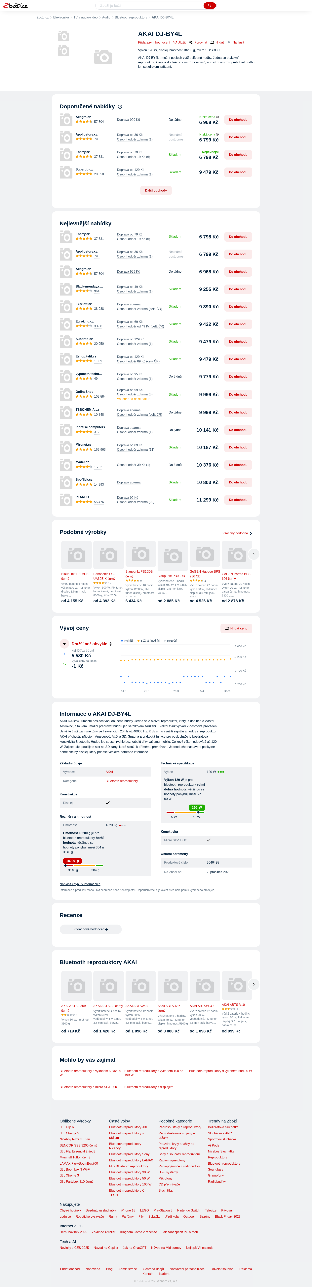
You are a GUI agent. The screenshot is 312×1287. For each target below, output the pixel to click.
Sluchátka (166, 1190)
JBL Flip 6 (67, 1127)
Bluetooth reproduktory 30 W (129, 1172)
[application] (182, 665)
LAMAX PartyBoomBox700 (79, 1163)
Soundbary (215, 1169)
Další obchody (156, 190)
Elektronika (61, 17)
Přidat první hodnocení (154, 42)
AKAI (109, 772)
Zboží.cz (43, 17)
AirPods (213, 1145)
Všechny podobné (237, 533)
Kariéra (164, 1273)
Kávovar (227, 1210)
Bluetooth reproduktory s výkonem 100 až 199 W (153, 1073)
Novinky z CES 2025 (74, 1247)
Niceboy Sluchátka (221, 1151)
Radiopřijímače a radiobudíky (179, 1166)
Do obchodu (238, 119)
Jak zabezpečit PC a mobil (180, 1232)
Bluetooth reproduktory (131, 17)
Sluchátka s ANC (220, 1133)
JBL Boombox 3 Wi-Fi (75, 1169)
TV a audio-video (86, 17)
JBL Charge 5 (69, 1133)
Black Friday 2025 (228, 1216)
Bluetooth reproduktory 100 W (130, 1184)
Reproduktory (217, 1157)
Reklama (245, 1269)
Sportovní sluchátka (222, 1139)
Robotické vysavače (90, 1216)
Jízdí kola (172, 1216)
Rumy (113, 1216)
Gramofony (216, 1175)
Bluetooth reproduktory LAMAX (131, 1160)
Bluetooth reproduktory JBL (128, 1127)
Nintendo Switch (188, 1210)
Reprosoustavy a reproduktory (180, 1127)
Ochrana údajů (153, 1269)
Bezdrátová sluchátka (223, 1127)
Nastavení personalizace (187, 1269)
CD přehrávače (169, 1184)
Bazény (205, 1216)
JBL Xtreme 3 (69, 1175)
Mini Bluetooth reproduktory (128, 1166)
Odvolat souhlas (222, 1269)
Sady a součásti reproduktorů (179, 1154)
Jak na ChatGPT (134, 1247)
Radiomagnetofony (172, 1160)
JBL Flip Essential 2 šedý (77, 1151)
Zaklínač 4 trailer (103, 1232)
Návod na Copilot (106, 1247)
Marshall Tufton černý (75, 1157)
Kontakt (147, 1273)
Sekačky (154, 1216)
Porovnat (198, 42)
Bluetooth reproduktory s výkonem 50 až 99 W (90, 1073)
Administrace (128, 1269)
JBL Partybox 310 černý (76, 1181)
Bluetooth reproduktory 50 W (129, 1178)
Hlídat (217, 42)
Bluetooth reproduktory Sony (129, 1154)
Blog (109, 1269)
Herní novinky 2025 (73, 1232)
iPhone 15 (128, 1210)
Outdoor (189, 1216)
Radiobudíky (217, 1181)
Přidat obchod (70, 1269)
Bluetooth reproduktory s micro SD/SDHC (89, 1087)
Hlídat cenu (236, 628)
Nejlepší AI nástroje (200, 1247)
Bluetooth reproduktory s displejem (148, 1087)
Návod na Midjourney (166, 1247)
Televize (210, 1210)
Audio (106, 17)
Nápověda (93, 1269)
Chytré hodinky (70, 1210)
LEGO (144, 1210)
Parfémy (128, 1216)
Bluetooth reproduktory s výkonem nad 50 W (220, 1071)
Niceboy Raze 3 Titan (75, 1139)
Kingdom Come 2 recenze (138, 1232)
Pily (141, 1216)
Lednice (65, 1216)
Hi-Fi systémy (168, 1172)
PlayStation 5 (163, 1210)
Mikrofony (165, 1178)
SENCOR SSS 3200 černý (78, 1145)
